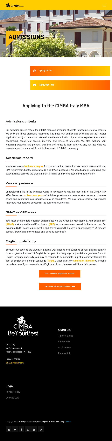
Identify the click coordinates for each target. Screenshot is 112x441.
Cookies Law (12, 397)
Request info (64, 353)
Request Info (47, 84)
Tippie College (65, 335)
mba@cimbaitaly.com (15, 363)
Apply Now (45, 70)
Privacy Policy (13, 391)
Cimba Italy (64, 341)
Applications (64, 347)
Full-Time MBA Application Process (60, 274)
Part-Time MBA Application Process (60, 286)
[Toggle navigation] (104, 5)
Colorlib (68, 421)
